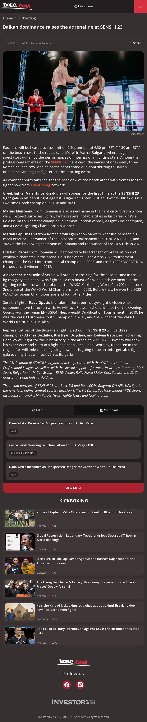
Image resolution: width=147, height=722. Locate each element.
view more (73, 488)
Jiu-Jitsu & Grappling (23, 453)
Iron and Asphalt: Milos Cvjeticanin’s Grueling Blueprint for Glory (84, 512)
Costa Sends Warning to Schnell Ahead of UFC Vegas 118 (51, 445)
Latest (38, 410)
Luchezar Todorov (41, 43)
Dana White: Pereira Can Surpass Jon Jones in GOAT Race (51, 423)
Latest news (85, 6)
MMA (13, 431)
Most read (109, 410)
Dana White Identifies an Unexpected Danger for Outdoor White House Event (67, 467)
